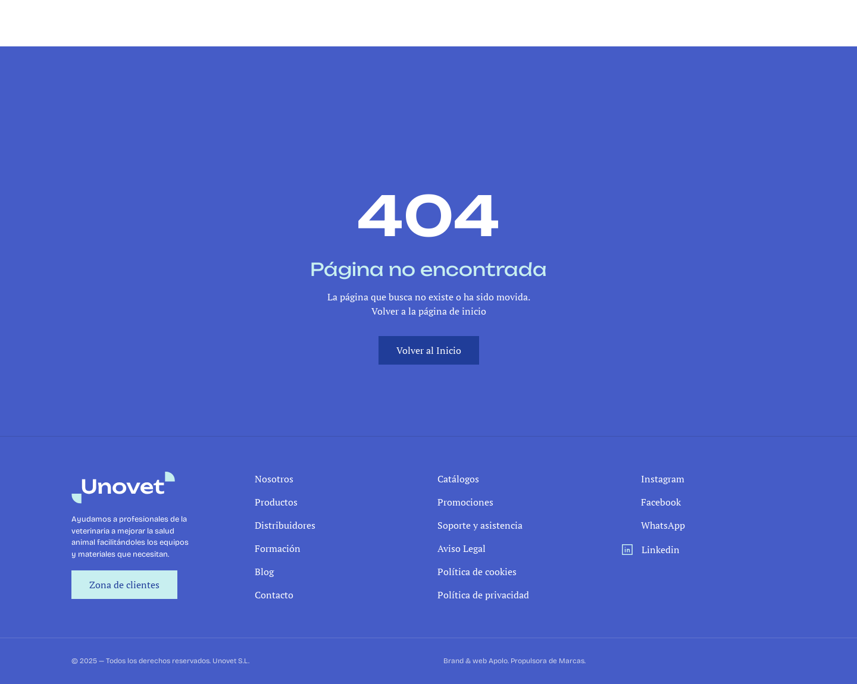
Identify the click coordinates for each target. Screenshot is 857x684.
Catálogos (458, 478)
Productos (276, 502)
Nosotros (274, 478)
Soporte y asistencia (480, 525)
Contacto (274, 594)
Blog (264, 571)
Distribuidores (285, 525)
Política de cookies (477, 571)
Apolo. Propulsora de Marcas (536, 661)
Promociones (465, 502)
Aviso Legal (461, 548)
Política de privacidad (483, 594)
